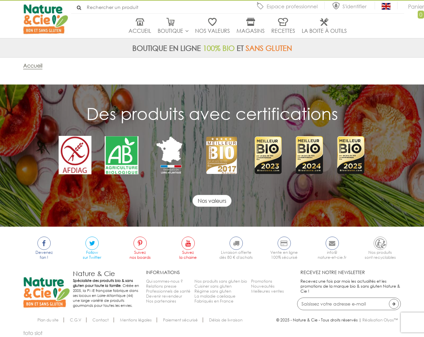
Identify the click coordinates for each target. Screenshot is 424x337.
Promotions (261, 281)
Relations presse (161, 286)
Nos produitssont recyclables (380, 255)
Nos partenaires (161, 301)
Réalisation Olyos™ (380, 319)
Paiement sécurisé (180, 319)
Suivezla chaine (188, 255)
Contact (100, 319)
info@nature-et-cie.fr (332, 255)
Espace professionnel (292, 6)
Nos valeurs (212, 31)
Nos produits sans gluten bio (220, 281)
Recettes (283, 31)
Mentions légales (136, 319)
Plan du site (48, 319)
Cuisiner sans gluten (213, 286)
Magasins (251, 31)
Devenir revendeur (164, 296)
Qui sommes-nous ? (164, 281)
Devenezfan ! (44, 255)
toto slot (32, 333)
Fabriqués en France (214, 301)
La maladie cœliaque (215, 296)
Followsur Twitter (92, 255)
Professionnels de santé (168, 291)
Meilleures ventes (267, 291)
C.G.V (75, 319)
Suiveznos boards (140, 255)
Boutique (170, 31)
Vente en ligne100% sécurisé (284, 255)
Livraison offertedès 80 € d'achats (236, 255)
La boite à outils (324, 31)
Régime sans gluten (212, 291)
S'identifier (355, 6)
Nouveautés (263, 286)
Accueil (140, 31)
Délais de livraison (225, 319)
